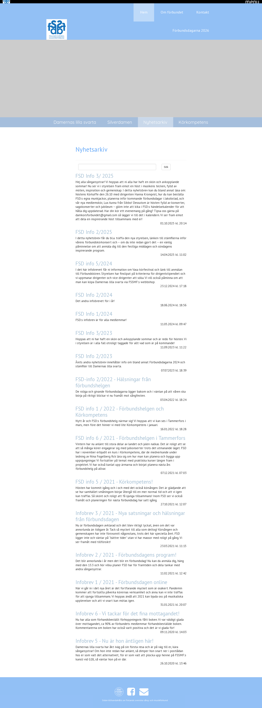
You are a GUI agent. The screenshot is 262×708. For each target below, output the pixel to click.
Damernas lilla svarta (74, 119)
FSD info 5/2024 (94, 260)
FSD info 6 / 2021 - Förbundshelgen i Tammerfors (130, 434)
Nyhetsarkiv (155, 119)
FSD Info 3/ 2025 (95, 172)
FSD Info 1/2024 (94, 310)
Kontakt (202, 9)
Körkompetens (193, 119)
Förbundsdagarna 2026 (190, 27)
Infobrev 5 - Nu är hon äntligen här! (114, 637)
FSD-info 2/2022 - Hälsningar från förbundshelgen (113, 378)
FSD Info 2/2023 (94, 352)
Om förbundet (172, 9)
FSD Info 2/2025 (94, 228)
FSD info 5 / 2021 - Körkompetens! (114, 478)
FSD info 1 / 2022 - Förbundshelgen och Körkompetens (120, 408)
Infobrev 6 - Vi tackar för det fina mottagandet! (127, 610)
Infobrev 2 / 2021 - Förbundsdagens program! (126, 551)
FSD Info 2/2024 (94, 291)
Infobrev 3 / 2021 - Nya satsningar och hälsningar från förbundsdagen (130, 512)
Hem (144, 9)
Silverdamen (119, 119)
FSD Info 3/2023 (94, 329)
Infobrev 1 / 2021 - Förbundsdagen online (121, 578)
